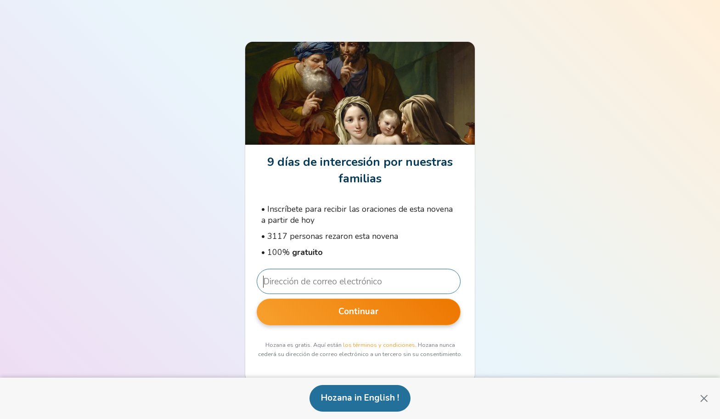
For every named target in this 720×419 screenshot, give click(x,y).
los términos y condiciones (379, 345)
